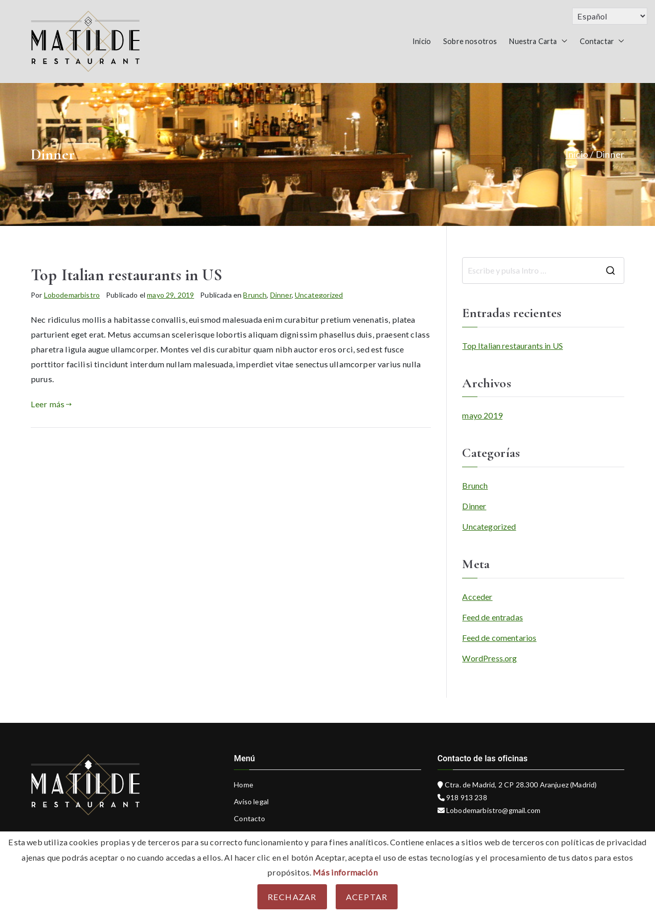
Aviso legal (251, 801)
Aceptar (367, 897)
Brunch (255, 294)
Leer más (51, 404)
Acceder (477, 596)
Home (243, 784)
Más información (345, 872)
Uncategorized (319, 294)
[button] (562, 41)
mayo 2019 (482, 415)
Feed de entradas (492, 617)
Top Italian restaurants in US (126, 275)
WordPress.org (489, 658)
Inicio (421, 41)
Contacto (249, 818)
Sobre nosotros (470, 41)
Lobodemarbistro (72, 294)
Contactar (602, 41)
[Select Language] (609, 16)
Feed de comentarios (499, 637)
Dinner (281, 294)
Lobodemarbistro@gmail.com (492, 810)
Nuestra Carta (538, 41)
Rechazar (292, 897)
